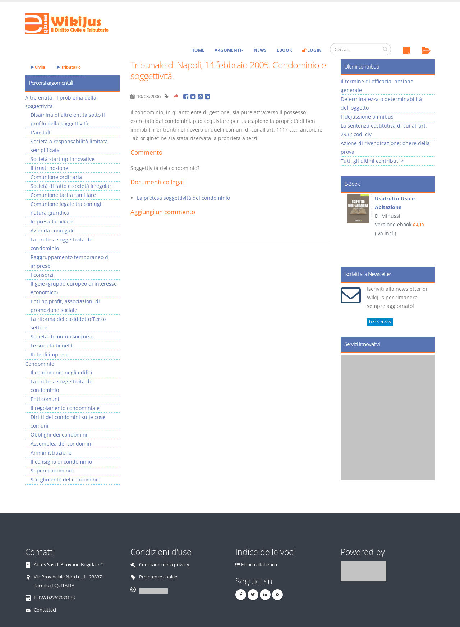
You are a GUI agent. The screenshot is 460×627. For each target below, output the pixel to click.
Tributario (69, 67)
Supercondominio (52, 470)
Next (426, 227)
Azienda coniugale (53, 230)
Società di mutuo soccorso (62, 336)
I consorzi (42, 274)
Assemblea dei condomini (62, 443)
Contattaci (45, 610)
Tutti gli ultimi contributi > (372, 160)
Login (312, 50)
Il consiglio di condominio (61, 461)
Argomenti (229, 50)
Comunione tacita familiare (63, 195)
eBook (284, 50)
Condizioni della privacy (164, 565)
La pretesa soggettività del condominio (183, 197)
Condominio (39, 363)
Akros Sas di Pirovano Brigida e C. (69, 565)
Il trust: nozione (49, 168)
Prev (348, 227)
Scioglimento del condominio (65, 479)
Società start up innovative (63, 159)
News (260, 50)
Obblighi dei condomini (59, 434)
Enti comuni (45, 399)
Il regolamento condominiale (65, 408)
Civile (38, 67)
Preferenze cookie (158, 577)
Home (197, 50)
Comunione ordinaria (56, 177)
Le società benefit (52, 345)
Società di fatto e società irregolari (72, 186)
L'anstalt (41, 132)
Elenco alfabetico (259, 565)
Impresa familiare (52, 221)
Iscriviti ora (380, 322)
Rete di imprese (50, 354)
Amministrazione (51, 452)
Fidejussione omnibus (367, 116)
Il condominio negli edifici (61, 372)
